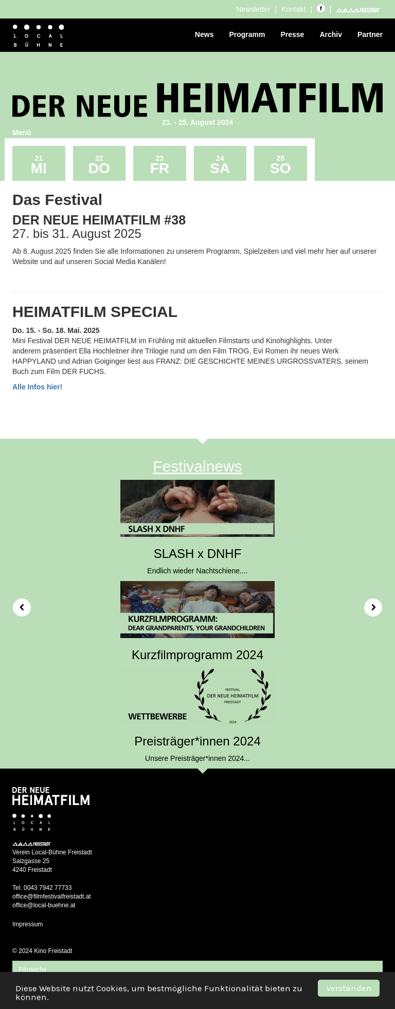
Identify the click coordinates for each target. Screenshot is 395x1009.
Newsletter (253, 9)
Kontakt (293, 9)
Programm (247, 34)
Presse (292, 34)
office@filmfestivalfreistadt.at (51, 896)
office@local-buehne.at (44, 905)
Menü (21, 132)
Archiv (330, 34)
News (204, 34)
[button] (18, 604)
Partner (370, 34)
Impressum (27, 924)
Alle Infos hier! (37, 387)
